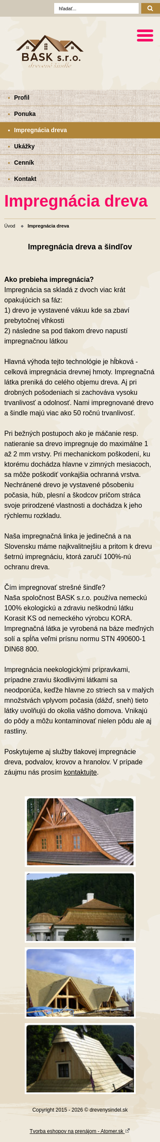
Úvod (9, 225)
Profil (21, 97)
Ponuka (25, 113)
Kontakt (25, 178)
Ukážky (24, 146)
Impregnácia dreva (40, 130)
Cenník (24, 162)
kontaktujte (80, 772)
